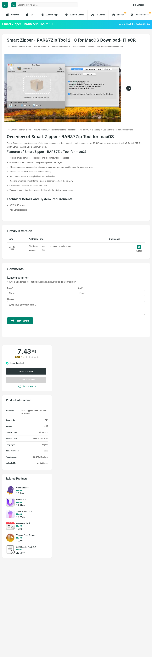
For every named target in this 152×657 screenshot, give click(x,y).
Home (120, 24)
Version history (27, 386)
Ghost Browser (22, 488)
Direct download (17, 363)
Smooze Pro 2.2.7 (24, 511)
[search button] (13, 4)
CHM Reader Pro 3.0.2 (26, 547)
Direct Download (26, 371)
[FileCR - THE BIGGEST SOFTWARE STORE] (5, 5)
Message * (11, 299)
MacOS (130, 24)
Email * (80, 288)
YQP (46, 420)
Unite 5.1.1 (21, 499)
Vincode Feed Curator (25, 535)
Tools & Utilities (143, 24)
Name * (10, 288)
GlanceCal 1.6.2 (23, 523)
